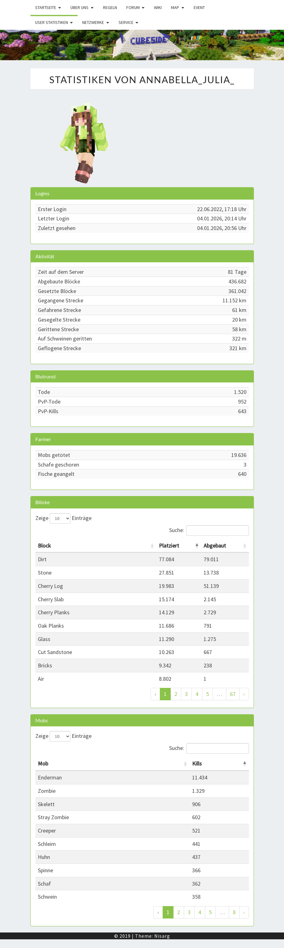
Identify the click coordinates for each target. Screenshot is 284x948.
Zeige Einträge (63, 518)
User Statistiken (51, 22)
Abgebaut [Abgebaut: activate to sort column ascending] (215, 545)
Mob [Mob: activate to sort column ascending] (43, 763)
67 (233, 693)
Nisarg (162, 936)
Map (175, 7)
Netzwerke (93, 22)
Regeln (110, 7)
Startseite (45, 7)
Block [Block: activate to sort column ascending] (44, 545)
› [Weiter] (244, 693)
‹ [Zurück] (155, 693)
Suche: (209, 530)
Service (126, 22)
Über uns (79, 7)
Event (199, 7)
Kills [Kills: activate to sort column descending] (197, 763)
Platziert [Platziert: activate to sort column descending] (169, 545)
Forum (133, 7)
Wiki (158, 7)
